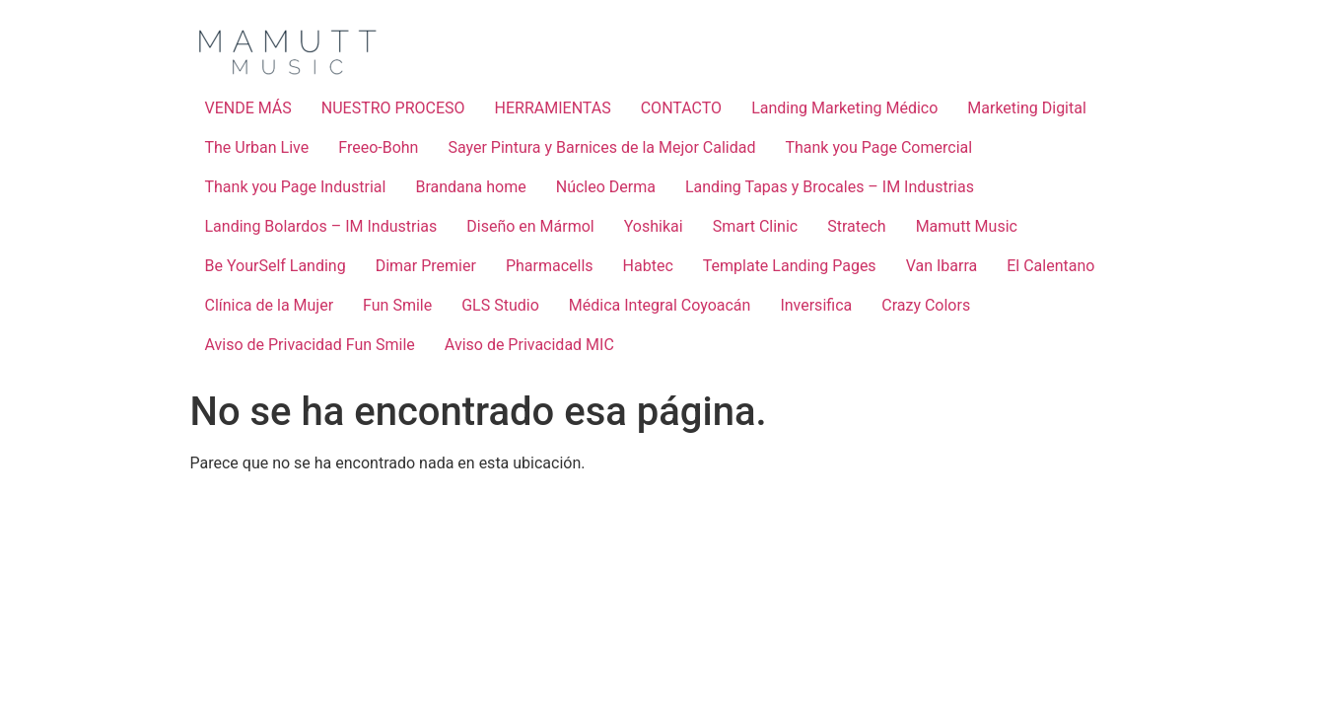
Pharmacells (549, 265)
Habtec (648, 265)
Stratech (856, 226)
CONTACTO (681, 108)
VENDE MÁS (248, 108)
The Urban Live (257, 147)
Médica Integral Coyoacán (660, 305)
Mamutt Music (966, 226)
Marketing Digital (1026, 108)
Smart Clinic (756, 226)
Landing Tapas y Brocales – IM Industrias (829, 187)
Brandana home (470, 187)
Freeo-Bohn (378, 147)
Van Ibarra (942, 265)
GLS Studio (500, 305)
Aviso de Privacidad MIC (529, 344)
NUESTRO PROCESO (393, 108)
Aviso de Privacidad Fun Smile (310, 344)
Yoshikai (653, 226)
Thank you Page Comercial (878, 147)
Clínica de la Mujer (269, 305)
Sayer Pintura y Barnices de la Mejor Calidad (601, 147)
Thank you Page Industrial (295, 187)
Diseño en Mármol (530, 226)
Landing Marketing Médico (844, 108)
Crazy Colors (925, 305)
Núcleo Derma (606, 187)
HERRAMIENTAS (553, 108)
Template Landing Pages (789, 265)
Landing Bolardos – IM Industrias (321, 226)
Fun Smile (397, 305)
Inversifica (816, 305)
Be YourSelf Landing (275, 265)
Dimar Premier (426, 265)
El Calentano (1050, 265)
